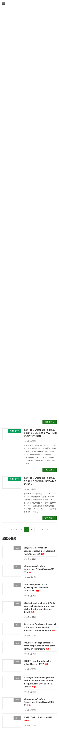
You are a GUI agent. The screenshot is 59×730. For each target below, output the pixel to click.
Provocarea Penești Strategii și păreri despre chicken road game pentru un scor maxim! (39, 645)
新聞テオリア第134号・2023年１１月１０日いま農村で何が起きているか (40, 481)
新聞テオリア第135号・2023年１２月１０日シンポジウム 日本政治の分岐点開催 (40, 433)
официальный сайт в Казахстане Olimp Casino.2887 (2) (39, 702)
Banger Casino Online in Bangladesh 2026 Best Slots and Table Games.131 (39, 550)
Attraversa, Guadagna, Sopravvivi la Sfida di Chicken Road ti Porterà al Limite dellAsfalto (40, 627)
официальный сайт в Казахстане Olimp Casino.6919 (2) (39, 569)
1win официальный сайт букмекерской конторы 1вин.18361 (36, 587)
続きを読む (49, 421)
